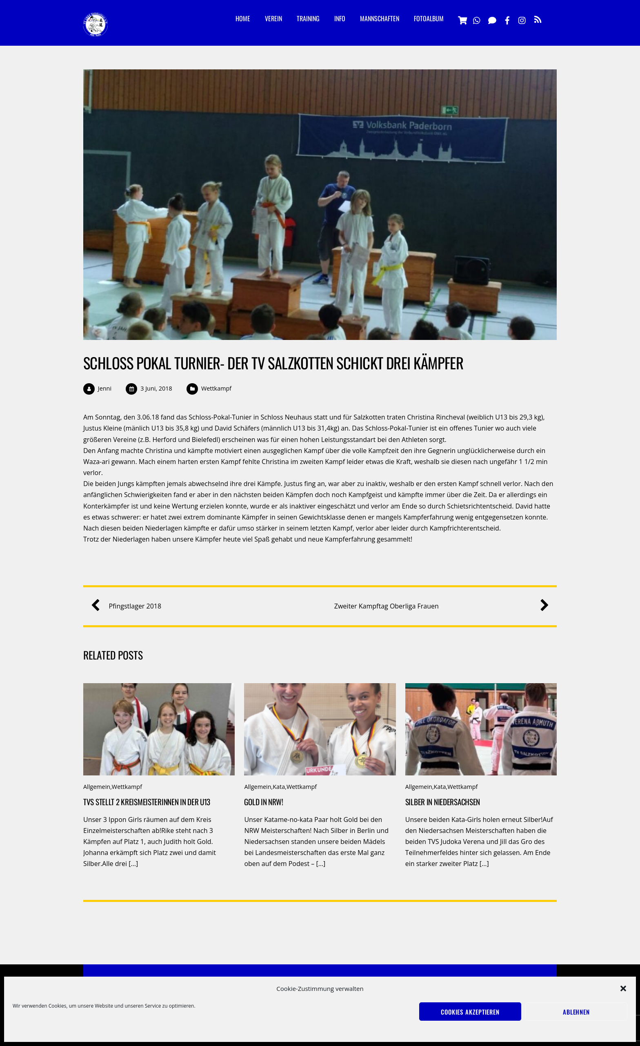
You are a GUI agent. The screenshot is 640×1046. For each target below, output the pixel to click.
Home (243, 18)
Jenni (104, 388)
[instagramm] (522, 18)
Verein (273, 18)
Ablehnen (576, 1011)
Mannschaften (379, 18)
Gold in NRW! (263, 802)
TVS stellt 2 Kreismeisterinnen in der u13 (146, 802)
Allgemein (96, 787)
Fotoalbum (429, 18)
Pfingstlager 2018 (129, 606)
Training (308, 18)
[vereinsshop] (462, 18)
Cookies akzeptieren (470, 1011)
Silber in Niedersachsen (442, 802)
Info (339, 18)
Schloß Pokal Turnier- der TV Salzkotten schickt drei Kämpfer (273, 362)
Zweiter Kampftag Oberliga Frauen (438, 606)
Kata (279, 787)
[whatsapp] (477, 18)
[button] (623, 988)
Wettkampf (216, 388)
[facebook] (507, 18)
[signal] (492, 18)
